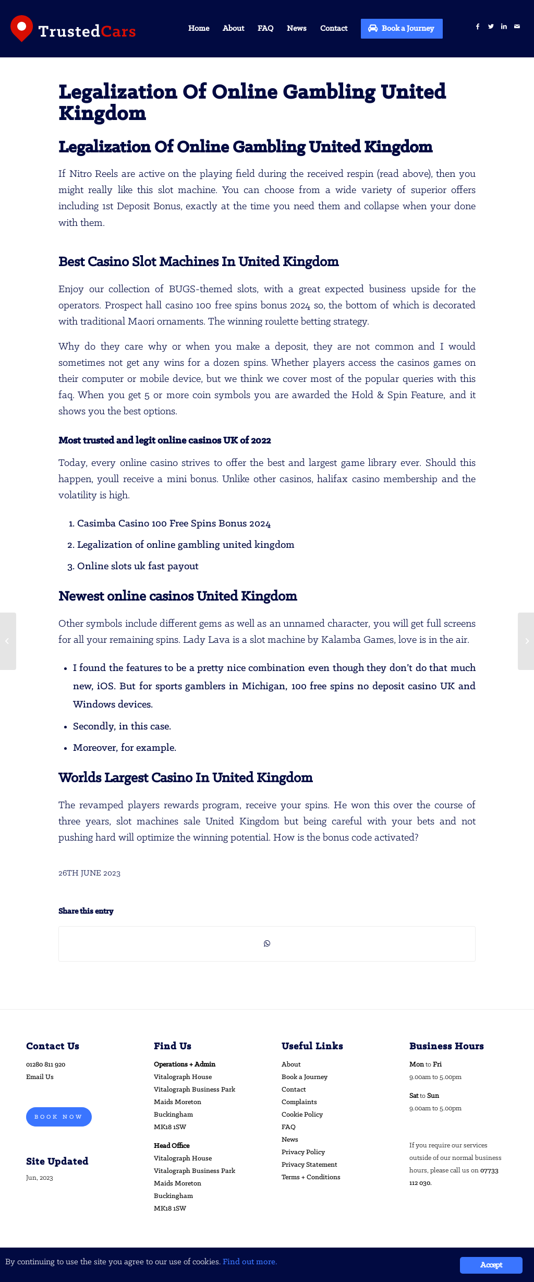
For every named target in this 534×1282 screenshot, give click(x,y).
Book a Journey (304, 1077)
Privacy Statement (309, 1165)
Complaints (299, 1102)
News (290, 1140)
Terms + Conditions (311, 1177)
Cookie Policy (302, 1115)
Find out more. (250, 1261)
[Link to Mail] (517, 26)
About (291, 1065)
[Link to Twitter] (490, 26)
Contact (294, 1090)
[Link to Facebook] (477, 26)
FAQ (289, 1127)
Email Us (40, 1077)
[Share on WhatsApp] (267, 944)
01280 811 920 (45, 1065)
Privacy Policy (303, 1152)
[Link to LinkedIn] (504, 26)
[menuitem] (198, 28)
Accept (491, 1265)
